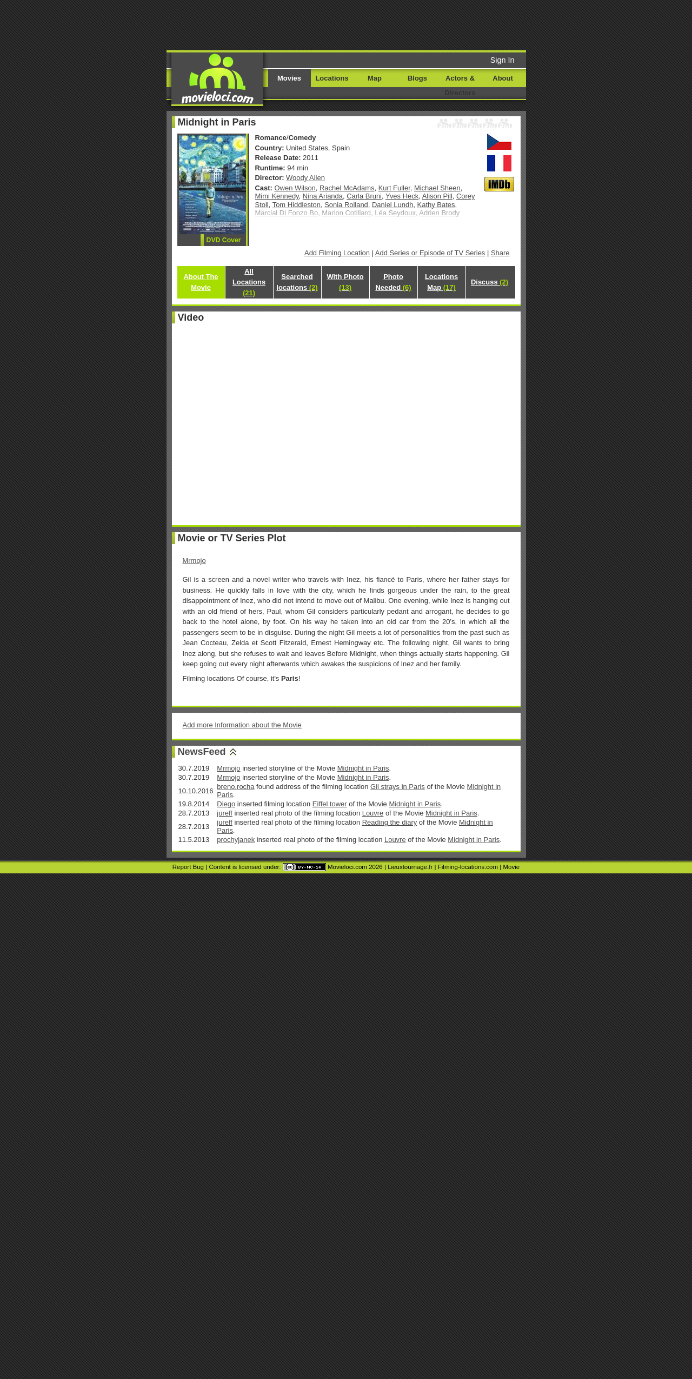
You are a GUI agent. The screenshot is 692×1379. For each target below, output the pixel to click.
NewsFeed (202, 751)
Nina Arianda (323, 196)
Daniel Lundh (392, 205)
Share (500, 253)
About (503, 78)
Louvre (373, 813)
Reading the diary (389, 822)
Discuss (489, 282)
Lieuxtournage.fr (410, 867)
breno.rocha (235, 787)
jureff (224, 813)
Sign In (502, 60)
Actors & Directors (460, 85)
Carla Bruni (364, 196)
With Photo (345, 282)
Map (375, 78)
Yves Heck (401, 196)
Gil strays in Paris (397, 787)
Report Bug (188, 867)
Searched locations (296, 282)
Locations (331, 78)
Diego (226, 804)
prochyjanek (236, 840)
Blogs (417, 78)
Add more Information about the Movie (242, 725)
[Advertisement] (429, 24)
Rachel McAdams (347, 188)
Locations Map (441, 282)
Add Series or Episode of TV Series (430, 253)
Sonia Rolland (346, 205)
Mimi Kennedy (277, 196)
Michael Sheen (437, 188)
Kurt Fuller (394, 188)
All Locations (248, 282)
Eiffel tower (329, 804)
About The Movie (200, 282)
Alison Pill (437, 196)
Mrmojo (194, 560)
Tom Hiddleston (296, 205)
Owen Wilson (295, 188)
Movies (289, 78)
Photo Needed (393, 282)
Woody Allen (305, 178)
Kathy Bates (436, 205)
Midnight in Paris (363, 768)
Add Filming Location (337, 253)
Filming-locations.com (468, 867)
